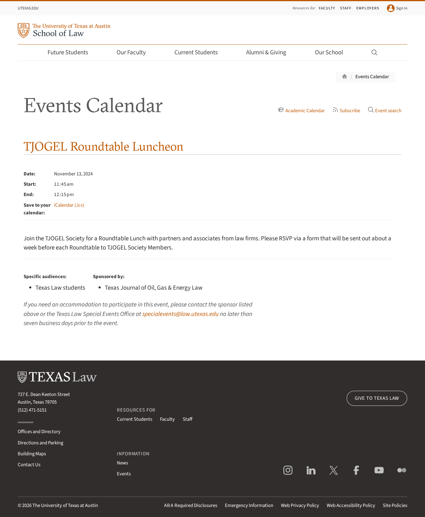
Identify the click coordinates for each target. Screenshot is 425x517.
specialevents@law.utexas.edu (180, 314)
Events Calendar (372, 76)
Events (124, 473)
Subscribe (346, 110)
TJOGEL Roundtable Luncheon (104, 146)
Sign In (397, 8)
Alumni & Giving (270, 52)
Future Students (72, 52)
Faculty (327, 8)
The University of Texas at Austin (65, 505)
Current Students (200, 52)
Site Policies (395, 505)
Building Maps (32, 453)
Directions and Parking (40, 442)
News (122, 463)
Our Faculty (135, 52)
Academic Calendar (301, 110)
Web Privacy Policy (300, 505)
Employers (367, 8)
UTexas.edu (28, 8)
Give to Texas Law (377, 398)
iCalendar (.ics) (69, 205)
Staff (346, 8)
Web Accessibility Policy (351, 505)
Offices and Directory (39, 431)
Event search (384, 110)
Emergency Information (249, 505)
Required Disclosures (190, 505)
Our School (333, 52)
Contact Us (29, 464)
